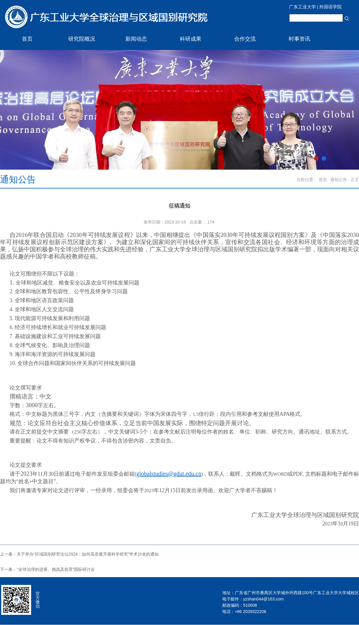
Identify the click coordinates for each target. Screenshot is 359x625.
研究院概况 (81, 39)
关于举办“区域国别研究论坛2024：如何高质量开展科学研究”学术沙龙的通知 (88, 554)
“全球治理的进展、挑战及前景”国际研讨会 (56, 569)
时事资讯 (299, 39)
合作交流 (245, 39)
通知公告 (338, 179)
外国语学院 (330, 6)
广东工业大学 (302, 6)
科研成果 (190, 39)
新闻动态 (136, 39)
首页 (27, 39)
